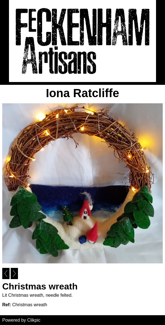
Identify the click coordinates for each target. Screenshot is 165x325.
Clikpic (33, 320)
